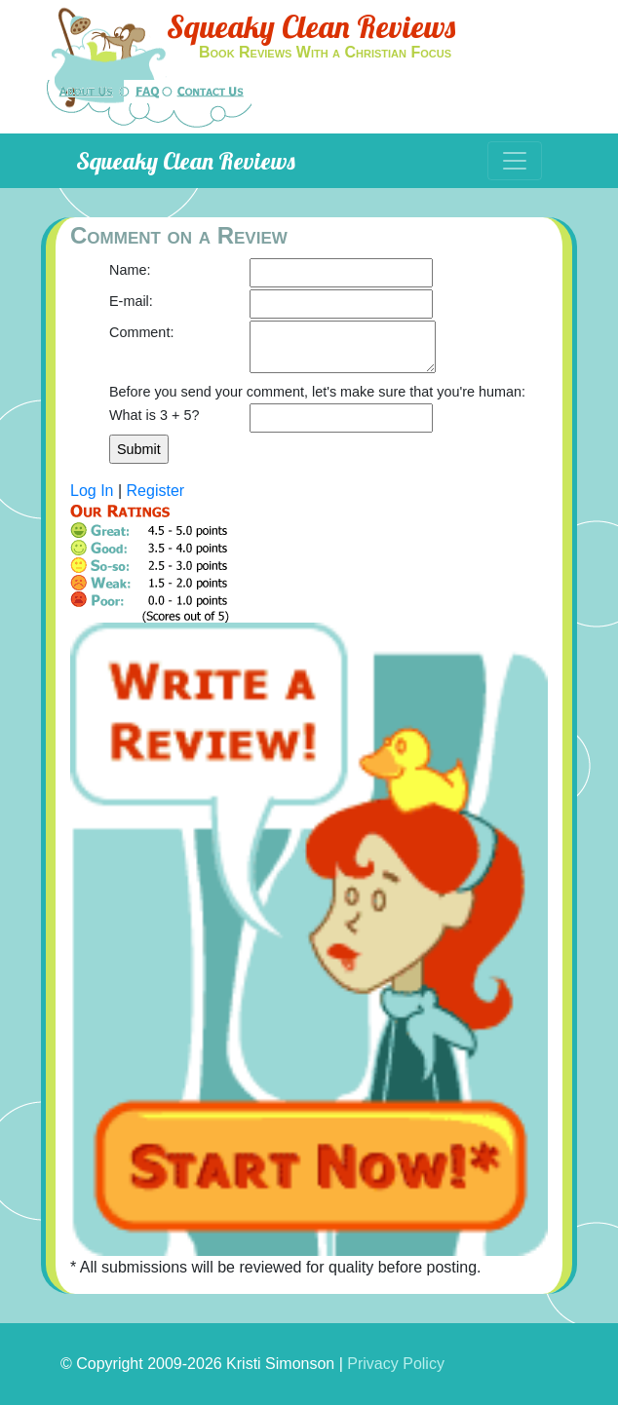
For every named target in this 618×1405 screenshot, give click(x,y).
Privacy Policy (395, 1363)
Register (156, 490)
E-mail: (131, 301)
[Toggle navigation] (514, 160)
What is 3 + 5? (154, 415)
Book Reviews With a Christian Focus (325, 52)
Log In (91, 490)
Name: (129, 270)
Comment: (141, 332)
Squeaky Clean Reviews (311, 26)
